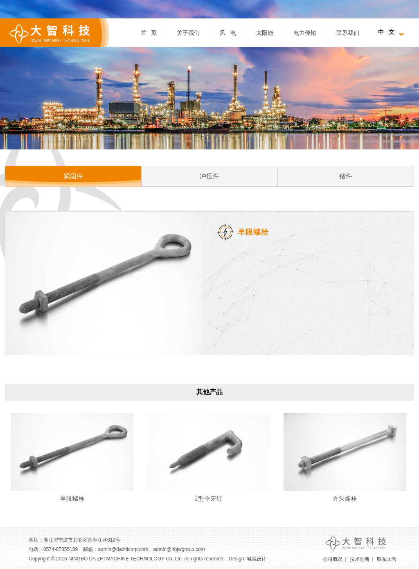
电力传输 (304, 32)
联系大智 (386, 559)
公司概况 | (335, 559)
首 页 (149, 32)
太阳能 (264, 32)
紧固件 (73, 176)
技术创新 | (362, 559)
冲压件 (209, 176)
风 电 (228, 32)
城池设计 (256, 559)
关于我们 (188, 32)
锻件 (345, 176)
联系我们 (347, 32)
